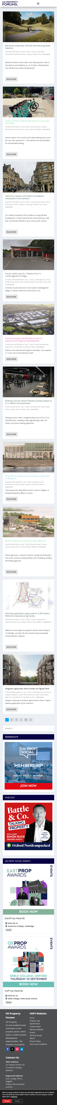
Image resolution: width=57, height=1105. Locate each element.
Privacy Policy (35, 1041)
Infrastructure (9, 129)
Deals (38, 52)
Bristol (33, 127)
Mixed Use (34, 282)
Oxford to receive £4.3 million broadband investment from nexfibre (24, 197)
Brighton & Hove (38, 482)
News (42, 52)
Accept (7, 1101)
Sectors (21, 129)
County (33, 52)
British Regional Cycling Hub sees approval (25, 540)
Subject (29, 54)
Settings (17, 1101)
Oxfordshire (9, 54)
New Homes (40, 695)
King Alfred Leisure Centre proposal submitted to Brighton (27, 477)
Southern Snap (30, 484)
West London (30, 697)
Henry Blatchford (18, 280)
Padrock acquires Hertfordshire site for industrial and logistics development (23, 339)
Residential (17, 54)
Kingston (8, 695)
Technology (28, 204)
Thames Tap (37, 54)
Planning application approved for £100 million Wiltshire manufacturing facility (27, 614)
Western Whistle (35, 129)
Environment (46, 692)
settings (14, 1097)
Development (9, 282)
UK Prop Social (36, 1035)
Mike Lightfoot (17, 482)
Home (32, 1018)
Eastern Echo (19, 282)
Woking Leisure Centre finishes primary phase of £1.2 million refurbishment (28, 402)
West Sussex (39, 484)
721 (26, 720)
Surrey (18, 409)
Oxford (47, 202)
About (32, 1038)
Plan (49, 282)
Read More (11, 79)
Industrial (27, 282)
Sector (24, 54)
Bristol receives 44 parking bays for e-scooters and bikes (27, 122)
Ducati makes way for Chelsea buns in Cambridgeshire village (23, 274)
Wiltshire (39, 622)
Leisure (43, 407)
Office (45, 282)
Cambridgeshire (40, 280)
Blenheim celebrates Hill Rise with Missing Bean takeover (27, 46)
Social (23, 697)
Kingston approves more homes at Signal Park (27, 688)
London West (22, 695)
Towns (27, 129)
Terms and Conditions (38, 1044)
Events (32, 1032)
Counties (44, 127)
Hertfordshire (19, 347)
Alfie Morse (16, 52)
